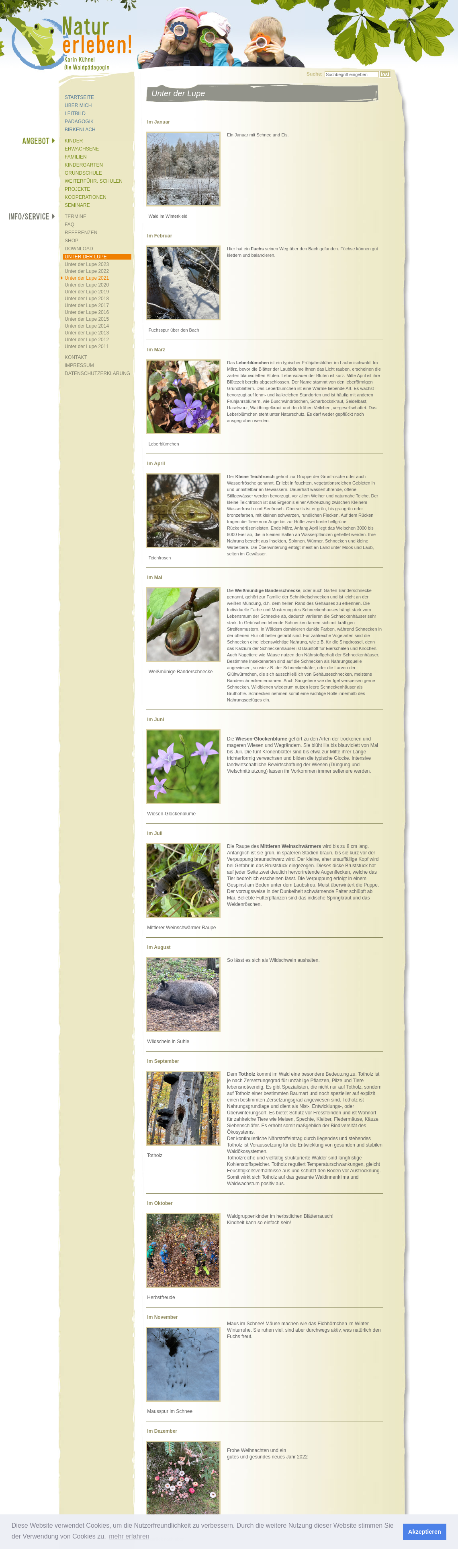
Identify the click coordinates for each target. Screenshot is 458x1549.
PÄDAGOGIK (79, 121)
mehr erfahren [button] (129, 1536)
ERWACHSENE (82, 149)
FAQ (69, 224)
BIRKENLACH (80, 129)
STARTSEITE (79, 97)
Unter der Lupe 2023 (87, 264)
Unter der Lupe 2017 (87, 305)
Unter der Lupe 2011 (87, 346)
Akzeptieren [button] (424, 1531)
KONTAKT (76, 357)
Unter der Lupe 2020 (87, 285)
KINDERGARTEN (84, 165)
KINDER (74, 141)
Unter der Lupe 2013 (87, 333)
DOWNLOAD (79, 249)
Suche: (315, 74)
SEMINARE (77, 205)
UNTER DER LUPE (86, 257)
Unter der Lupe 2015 (87, 319)
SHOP (71, 240)
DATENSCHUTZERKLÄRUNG (97, 373)
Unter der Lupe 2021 (87, 278)
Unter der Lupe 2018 (87, 298)
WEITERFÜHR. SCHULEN (94, 181)
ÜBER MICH (78, 105)
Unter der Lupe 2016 (87, 312)
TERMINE (75, 216)
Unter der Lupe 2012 (87, 339)
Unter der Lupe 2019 (87, 292)
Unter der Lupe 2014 (87, 326)
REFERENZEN (81, 232)
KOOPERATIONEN (85, 197)
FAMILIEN (76, 157)
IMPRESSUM (79, 365)
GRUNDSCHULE (83, 173)
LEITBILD (75, 113)
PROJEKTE (77, 189)
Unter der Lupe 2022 (87, 271)
